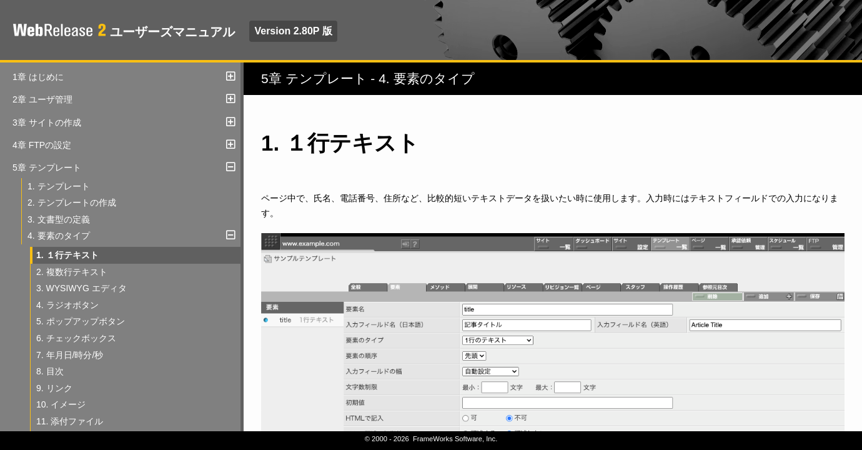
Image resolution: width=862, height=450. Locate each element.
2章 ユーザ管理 (42, 99)
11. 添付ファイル (69, 421)
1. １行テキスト (67, 255)
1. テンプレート (58, 186)
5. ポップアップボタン (80, 321)
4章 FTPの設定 (41, 145)
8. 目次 (50, 371)
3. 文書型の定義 (58, 219)
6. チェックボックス (76, 338)
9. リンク (54, 388)
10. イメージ (61, 404)
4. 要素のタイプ (58, 236)
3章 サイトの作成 (46, 123)
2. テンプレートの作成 (71, 203)
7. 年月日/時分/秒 (69, 355)
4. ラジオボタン (67, 305)
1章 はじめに (38, 77)
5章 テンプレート (46, 167)
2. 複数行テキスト (71, 272)
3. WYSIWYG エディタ (81, 288)
